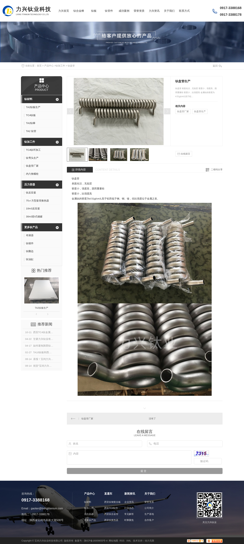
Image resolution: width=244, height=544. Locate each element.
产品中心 (49, 65)
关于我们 (169, 10)
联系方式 (184, 10)
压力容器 (29, 184)
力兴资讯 (154, 10)
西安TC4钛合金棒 (112, 508)
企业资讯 (129, 502)
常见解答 (129, 514)
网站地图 (113, 540)
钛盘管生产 (200, 111)
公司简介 (149, 508)
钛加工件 (60, 65)
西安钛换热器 (111, 520)
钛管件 (109, 10)
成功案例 (124, 10)
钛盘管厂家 (183, 111)
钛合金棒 (78, 10)
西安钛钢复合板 (112, 502)
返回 (217, 65)
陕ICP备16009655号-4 (96, 540)
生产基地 (149, 514)
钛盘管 (71, 65)
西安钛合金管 (111, 514)
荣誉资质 (139, 10)
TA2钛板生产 (41, 308)
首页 (39, 65)
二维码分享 (217, 169)
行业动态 (129, 508)
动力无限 (149, 540)
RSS (122, 540)
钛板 (94, 10)
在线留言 (183, 153)
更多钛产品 (31, 227)
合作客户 (149, 520)
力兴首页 (63, 10)
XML (129, 540)
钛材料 (28, 99)
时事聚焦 (129, 520)
